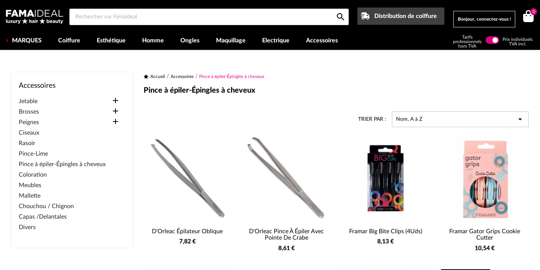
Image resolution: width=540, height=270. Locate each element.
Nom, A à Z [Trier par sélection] (460, 119)
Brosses (29, 112)
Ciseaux (29, 133)
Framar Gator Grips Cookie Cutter (484, 234)
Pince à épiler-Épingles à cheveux (62, 164)
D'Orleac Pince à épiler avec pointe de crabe (286, 234)
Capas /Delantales (43, 217)
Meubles (30, 185)
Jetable (28, 101)
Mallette (29, 196)
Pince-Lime (33, 154)
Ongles (190, 41)
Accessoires (322, 41)
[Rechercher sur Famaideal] (209, 17)
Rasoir (27, 143)
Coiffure (69, 41)
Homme (153, 41)
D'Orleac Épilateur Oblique (187, 231)
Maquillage (231, 41)
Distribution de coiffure (405, 16)
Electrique (276, 41)
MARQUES (26, 41)
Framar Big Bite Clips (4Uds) (385, 231)
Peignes (29, 122)
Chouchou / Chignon (46, 206)
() (532, 12)
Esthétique (111, 41)
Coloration (33, 175)
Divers (27, 227)
